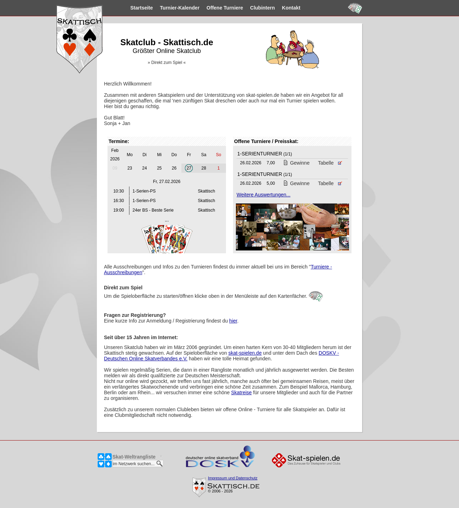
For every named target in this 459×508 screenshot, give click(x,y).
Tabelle (330, 163)
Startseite (129, 8)
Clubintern (250, 8)
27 (189, 168)
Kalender (167, 8)
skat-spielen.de (245, 353)
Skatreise (241, 392)
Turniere (212, 8)
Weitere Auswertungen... (263, 194)
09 (114, 168)
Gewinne (296, 163)
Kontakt (279, 8)
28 (204, 168)
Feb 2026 (115, 154)
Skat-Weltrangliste (134, 457)
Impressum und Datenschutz (232, 478)
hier (233, 321)
